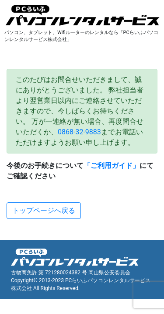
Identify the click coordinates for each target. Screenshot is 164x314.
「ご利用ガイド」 (112, 165)
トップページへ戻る (43, 210)
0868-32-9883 (79, 132)
